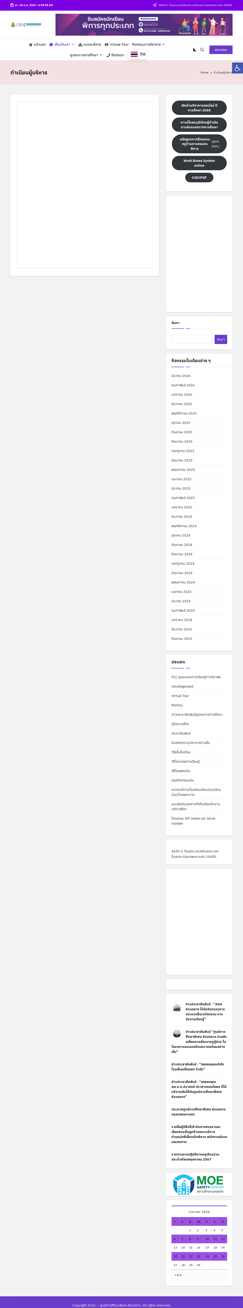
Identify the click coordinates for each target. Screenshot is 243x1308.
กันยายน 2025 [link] (181, 432)
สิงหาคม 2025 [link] (182, 441)
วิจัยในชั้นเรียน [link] (181, 752)
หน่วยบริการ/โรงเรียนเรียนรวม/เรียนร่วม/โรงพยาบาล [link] (196, 792)
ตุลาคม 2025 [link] (180, 422)
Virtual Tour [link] (180, 695)
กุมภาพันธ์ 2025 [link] (183, 497)
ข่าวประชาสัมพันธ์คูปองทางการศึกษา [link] (197, 714)
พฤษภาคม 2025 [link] (183, 469)
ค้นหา (175, 322)
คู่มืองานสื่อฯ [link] (180, 723)
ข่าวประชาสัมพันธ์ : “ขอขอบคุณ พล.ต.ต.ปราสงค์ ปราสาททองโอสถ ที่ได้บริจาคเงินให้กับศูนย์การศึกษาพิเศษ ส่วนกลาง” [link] (199, 1089)
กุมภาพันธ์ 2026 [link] (183, 385)
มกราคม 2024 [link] (181, 619)
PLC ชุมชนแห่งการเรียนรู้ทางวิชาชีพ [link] (196, 676)
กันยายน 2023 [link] (181, 638)
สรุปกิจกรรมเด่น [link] (182, 780)
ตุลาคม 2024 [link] (180, 535)
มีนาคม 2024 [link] (181, 601)
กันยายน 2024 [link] (181, 544)
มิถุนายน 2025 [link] (182, 460)
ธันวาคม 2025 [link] (181, 403)
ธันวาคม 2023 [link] (181, 629)
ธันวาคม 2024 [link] (181, 516)
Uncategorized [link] (182, 686)
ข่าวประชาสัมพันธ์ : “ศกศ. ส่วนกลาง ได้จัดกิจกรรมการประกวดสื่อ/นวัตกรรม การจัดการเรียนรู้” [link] (205, 1011)
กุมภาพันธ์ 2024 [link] (183, 610)
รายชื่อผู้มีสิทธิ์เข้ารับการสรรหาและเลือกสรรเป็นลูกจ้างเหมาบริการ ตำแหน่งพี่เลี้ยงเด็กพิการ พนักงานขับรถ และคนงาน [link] (199, 1134)
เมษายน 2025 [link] (181, 478)
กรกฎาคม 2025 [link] (182, 450)
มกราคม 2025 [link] (181, 507)
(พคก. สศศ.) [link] (199, 144)
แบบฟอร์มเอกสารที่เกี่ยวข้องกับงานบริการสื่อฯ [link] (195, 806)
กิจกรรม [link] (177, 705)
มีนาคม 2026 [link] (181, 375)
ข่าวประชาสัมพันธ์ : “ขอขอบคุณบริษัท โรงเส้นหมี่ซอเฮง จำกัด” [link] (197, 1066)
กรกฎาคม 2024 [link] (182, 563)
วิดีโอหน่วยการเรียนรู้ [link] (185, 761)
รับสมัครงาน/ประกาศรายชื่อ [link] (190, 742)
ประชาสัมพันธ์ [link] (180, 733)
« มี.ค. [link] (179, 1275)
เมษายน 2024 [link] (181, 591)
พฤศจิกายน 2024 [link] (184, 525)
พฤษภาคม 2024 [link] (183, 582)
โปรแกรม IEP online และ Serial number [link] (193, 821)
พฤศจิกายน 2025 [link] (184, 413)
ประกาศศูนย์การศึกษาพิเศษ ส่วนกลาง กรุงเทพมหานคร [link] (198, 1111)
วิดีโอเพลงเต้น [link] (180, 770)
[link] (237, 68)
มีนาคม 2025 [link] (181, 488)
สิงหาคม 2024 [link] (182, 554)
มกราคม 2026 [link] (181, 394)
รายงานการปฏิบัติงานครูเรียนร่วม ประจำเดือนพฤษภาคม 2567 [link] (195, 1157)
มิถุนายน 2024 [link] (182, 572)
